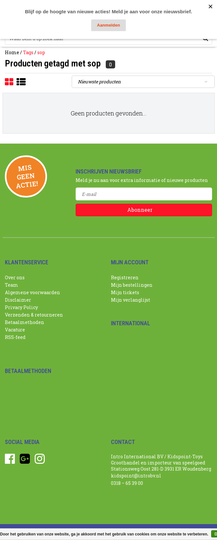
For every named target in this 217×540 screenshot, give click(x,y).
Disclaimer (18, 300)
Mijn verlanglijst (130, 300)
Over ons (15, 277)
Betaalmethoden (24, 322)
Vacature (15, 330)
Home (12, 52)
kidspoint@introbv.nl (136, 476)
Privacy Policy (21, 307)
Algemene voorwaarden (32, 292)
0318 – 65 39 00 (127, 483)
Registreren (125, 277)
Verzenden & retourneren (34, 315)
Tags (28, 52)
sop (41, 52)
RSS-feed (15, 337)
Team (11, 285)
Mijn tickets (125, 292)
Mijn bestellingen (131, 285)
